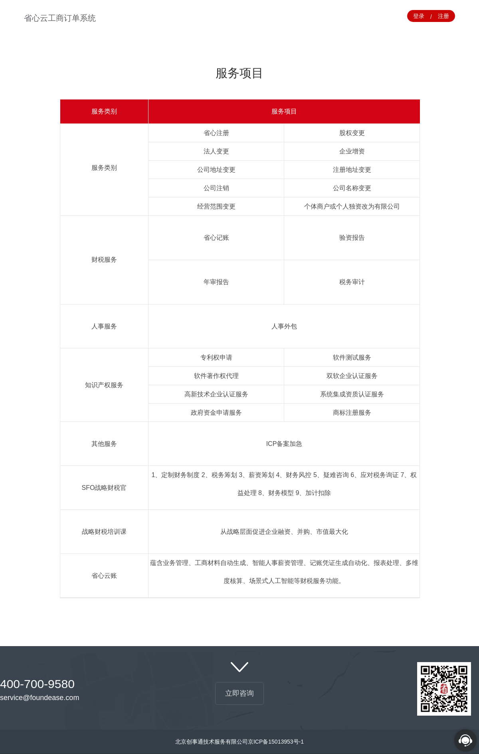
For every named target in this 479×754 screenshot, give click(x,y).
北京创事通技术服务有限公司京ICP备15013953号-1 (239, 741)
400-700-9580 (37, 683)
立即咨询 (239, 693)
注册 (443, 16)
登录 (418, 16)
